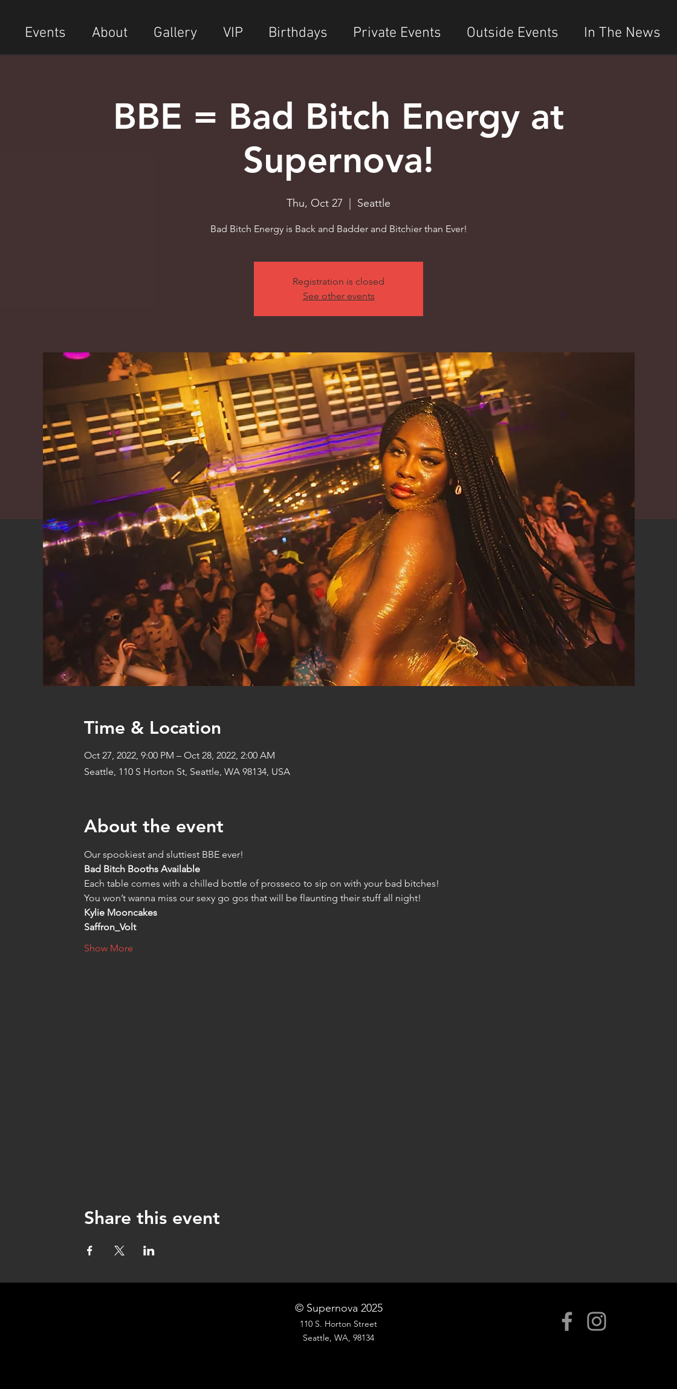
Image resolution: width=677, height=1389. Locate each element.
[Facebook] (567, 1321)
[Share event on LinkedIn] (149, 1250)
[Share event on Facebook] (90, 1250)
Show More (108, 948)
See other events (339, 296)
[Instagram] (596, 1321)
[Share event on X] (119, 1250)
